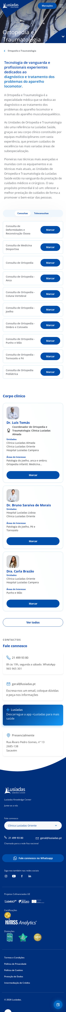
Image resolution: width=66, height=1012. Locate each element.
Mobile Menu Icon (61, 6)
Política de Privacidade (15, 963)
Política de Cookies (13, 970)
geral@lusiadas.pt (51, 838)
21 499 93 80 (15, 837)
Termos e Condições (14, 957)
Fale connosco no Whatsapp (36, 858)
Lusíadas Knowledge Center (17, 799)
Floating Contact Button (58, 1005)
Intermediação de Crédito (17, 982)
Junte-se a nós (11, 805)
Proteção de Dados (13, 976)
